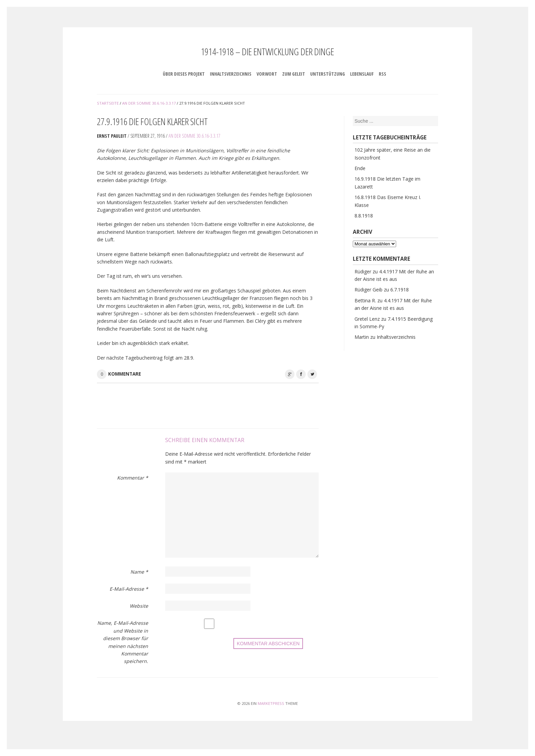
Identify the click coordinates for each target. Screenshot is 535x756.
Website (139, 606)
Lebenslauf (362, 74)
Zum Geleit (293, 74)
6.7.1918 (399, 289)
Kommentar (132, 477)
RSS (382, 74)
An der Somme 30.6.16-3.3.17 (194, 136)
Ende (360, 168)
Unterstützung (327, 74)
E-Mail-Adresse (129, 589)
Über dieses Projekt (184, 74)
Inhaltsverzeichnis (230, 74)
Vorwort (267, 74)
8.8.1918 (364, 215)
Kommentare (124, 374)
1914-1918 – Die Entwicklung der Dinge (267, 51)
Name (139, 572)
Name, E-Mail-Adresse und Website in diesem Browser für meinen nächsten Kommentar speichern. (122, 642)
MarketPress (271, 703)
